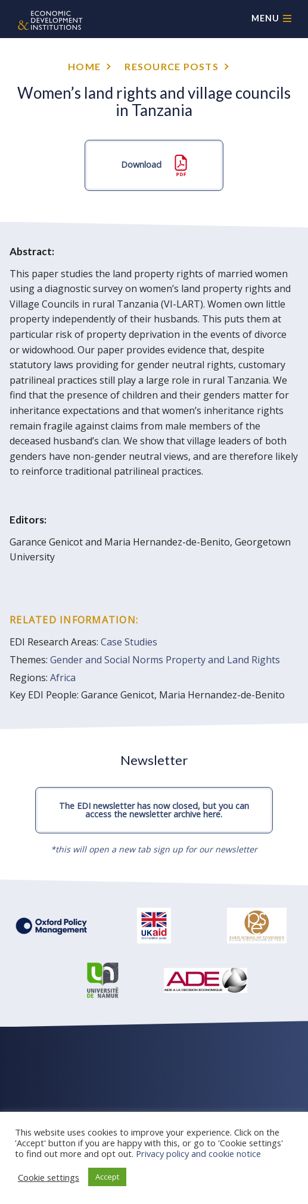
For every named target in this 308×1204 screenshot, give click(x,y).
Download (154, 165)
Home (84, 66)
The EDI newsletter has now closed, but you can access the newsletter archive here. (154, 810)
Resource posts (172, 66)
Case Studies (129, 641)
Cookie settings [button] (48, 1177)
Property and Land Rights (223, 659)
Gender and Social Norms (106, 659)
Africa (63, 677)
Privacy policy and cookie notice (198, 1153)
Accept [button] (107, 1176)
